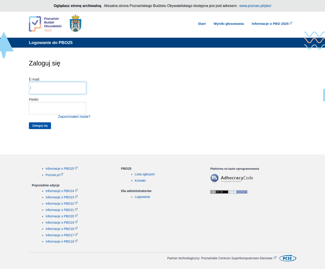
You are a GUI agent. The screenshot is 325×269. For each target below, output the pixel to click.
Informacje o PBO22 (60, 203)
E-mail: (57, 85)
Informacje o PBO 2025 (270, 24)
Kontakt (140, 180)
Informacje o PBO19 (60, 222)
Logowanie (142, 197)
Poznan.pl (53, 175)
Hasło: (59, 108)
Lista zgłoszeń (145, 174)
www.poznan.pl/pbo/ (255, 6)
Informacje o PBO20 (60, 216)
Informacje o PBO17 (60, 235)
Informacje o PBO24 (60, 191)
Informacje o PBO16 (60, 241)
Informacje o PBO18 (60, 229)
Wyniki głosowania (229, 24)
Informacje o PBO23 (60, 197)
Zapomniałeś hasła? (74, 116)
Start (202, 24)
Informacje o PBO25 (60, 168)
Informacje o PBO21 (60, 210)
